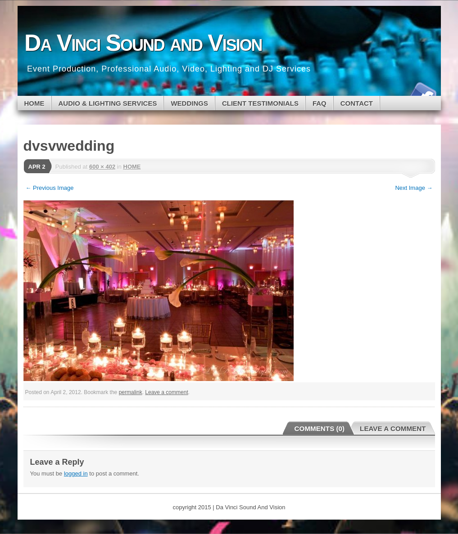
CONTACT (356, 103)
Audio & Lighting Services (108, 103)
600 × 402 (102, 166)
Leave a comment (166, 392)
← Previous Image (50, 187)
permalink (130, 392)
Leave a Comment (393, 428)
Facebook (422, 92)
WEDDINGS (189, 103)
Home (34, 103)
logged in (76, 473)
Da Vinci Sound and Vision (143, 43)
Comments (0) (320, 428)
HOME (132, 166)
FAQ (319, 103)
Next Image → (413, 187)
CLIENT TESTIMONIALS (260, 103)
